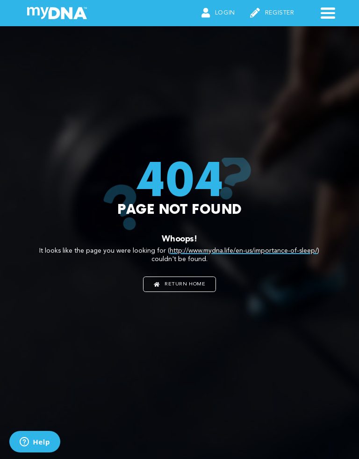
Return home (180, 284)
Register (272, 13)
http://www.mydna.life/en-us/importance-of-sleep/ (243, 251)
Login (218, 13)
